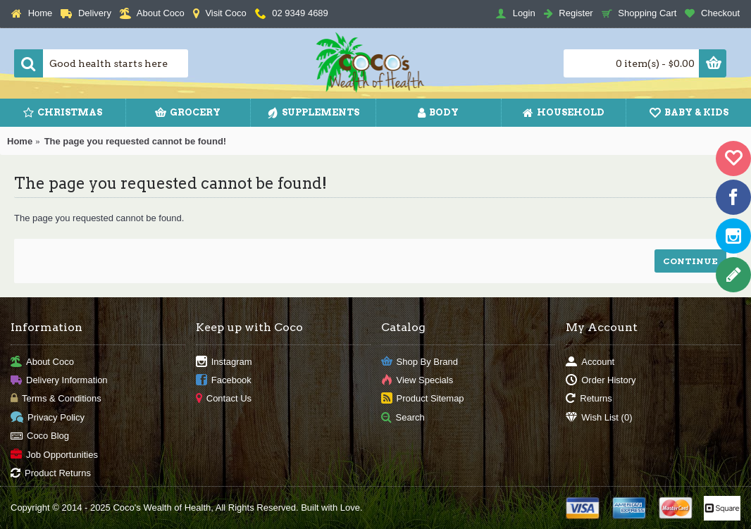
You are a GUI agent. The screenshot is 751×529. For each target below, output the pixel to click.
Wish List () (599, 417)
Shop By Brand (419, 362)
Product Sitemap (422, 399)
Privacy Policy (48, 417)
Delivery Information (59, 381)
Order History (600, 381)
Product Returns (51, 474)
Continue (690, 261)
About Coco (42, 362)
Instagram (224, 362)
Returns (589, 399)
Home (19, 141)
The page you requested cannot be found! (135, 141)
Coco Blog (40, 436)
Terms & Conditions (56, 399)
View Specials (417, 381)
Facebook (224, 381)
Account (590, 362)
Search (403, 417)
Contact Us (224, 399)
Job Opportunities (54, 455)
